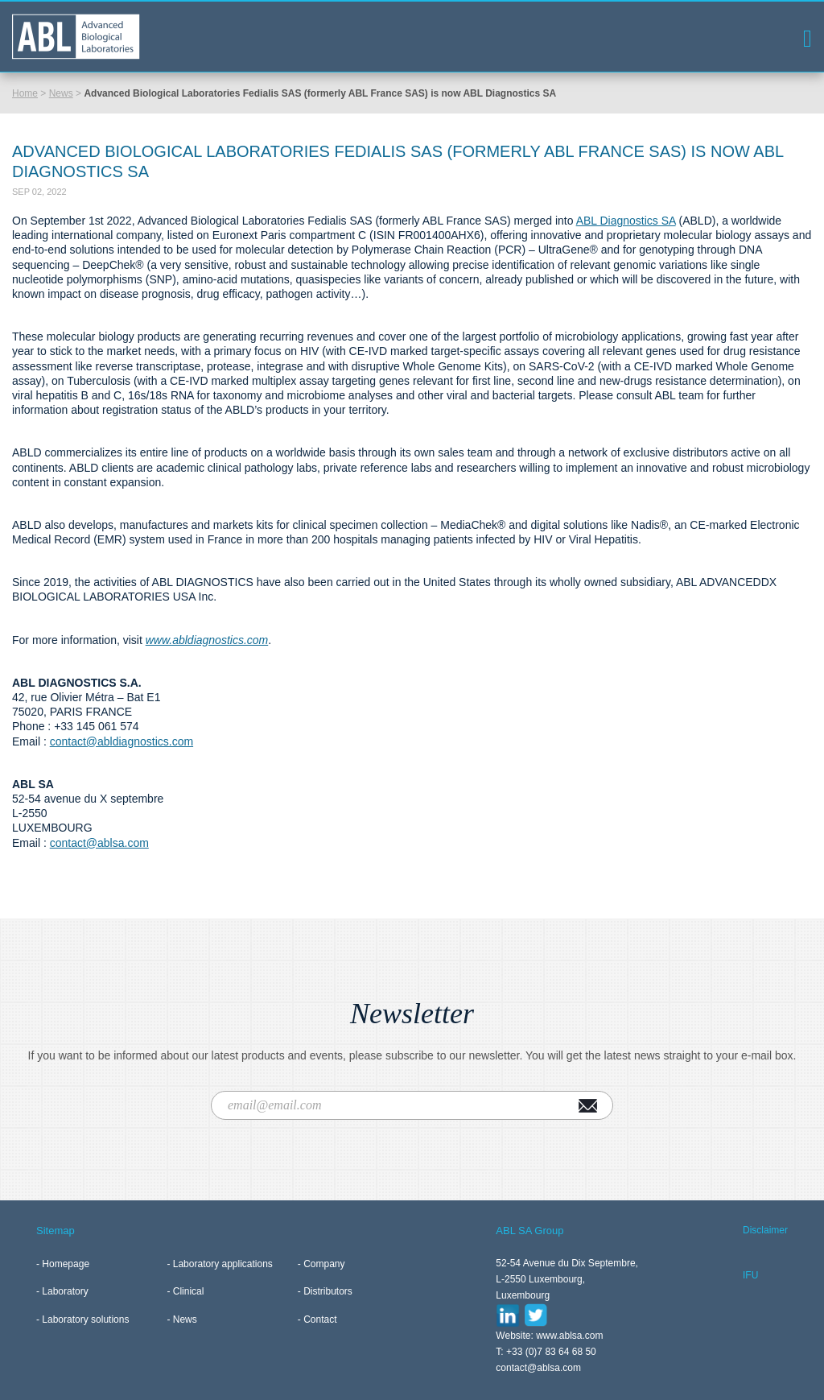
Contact (319, 1319)
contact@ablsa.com (99, 842)
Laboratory (65, 1291)
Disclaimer (765, 1230)
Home (25, 93)
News (61, 93)
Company (323, 1264)
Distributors (327, 1291)
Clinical (188, 1291)
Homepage (65, 1264)
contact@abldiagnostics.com (121, 741)
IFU (750, 1275)
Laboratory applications (223, 1264)
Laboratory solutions (85, 1319)
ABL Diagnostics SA (626, 220)
